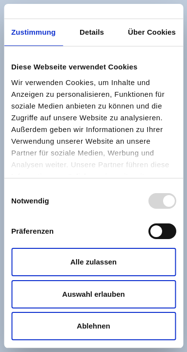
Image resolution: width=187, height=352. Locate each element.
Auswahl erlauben (93, 294)
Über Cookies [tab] (152, 32)
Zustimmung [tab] (33, 32)
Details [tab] (92, 32)
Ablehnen (93, 326)
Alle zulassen (93, 262)
